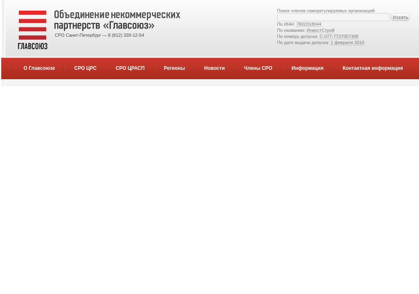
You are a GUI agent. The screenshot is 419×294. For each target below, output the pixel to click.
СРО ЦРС (85, 68)
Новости (214, 68)
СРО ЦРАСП (130, 68)
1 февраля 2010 (347, 42)
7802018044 (308, 24)
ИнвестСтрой (321, 30)
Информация (308, 68)
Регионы (174, 68)
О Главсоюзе (39, 68)
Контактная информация (372, 68)
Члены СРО (258, 68)
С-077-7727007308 (339, 36)
